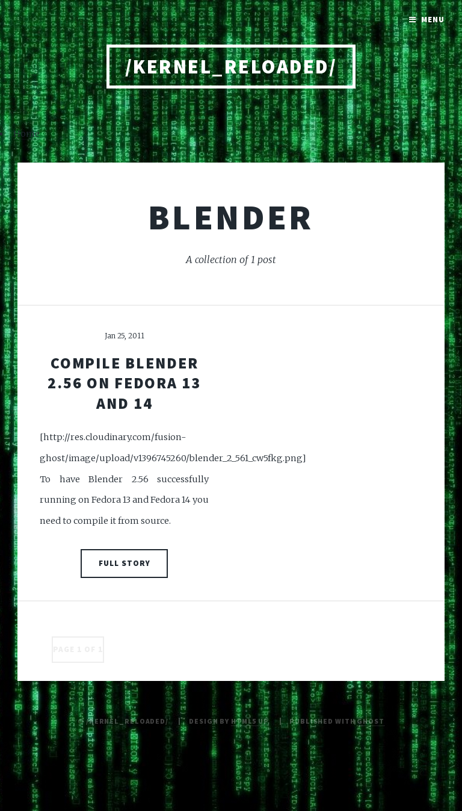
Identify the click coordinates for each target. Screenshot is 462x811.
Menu (433, 19)
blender (231, 216)
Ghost (370, 721)
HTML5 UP (250, 721)
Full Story (124, 563)
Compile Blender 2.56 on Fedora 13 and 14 (124, 383)
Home (26, 133)
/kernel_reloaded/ (231, 66)
